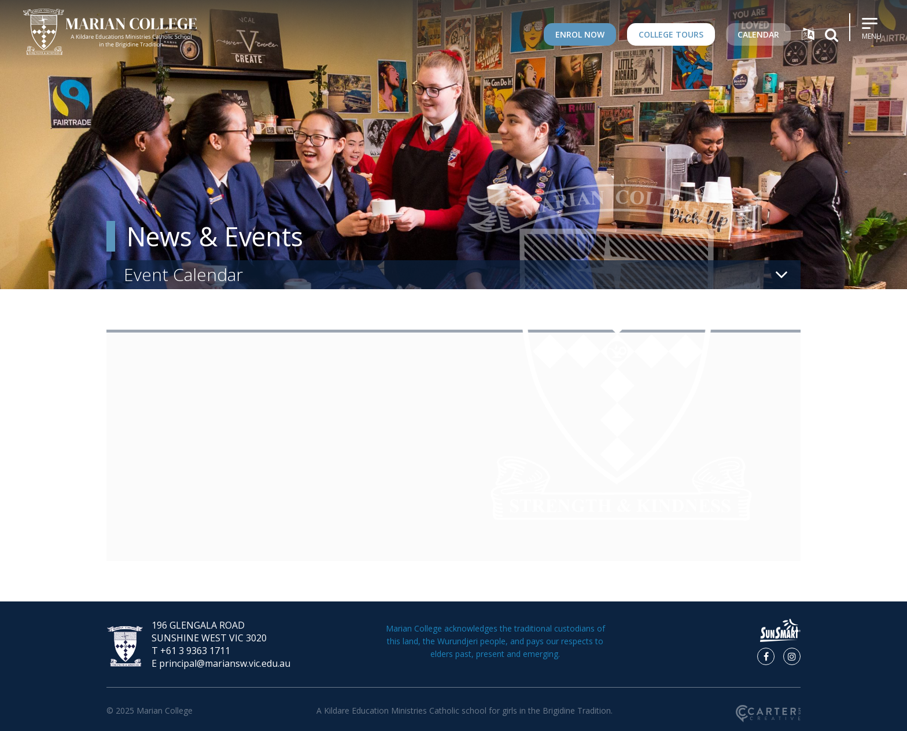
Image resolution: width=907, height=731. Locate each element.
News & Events (215, 236)
